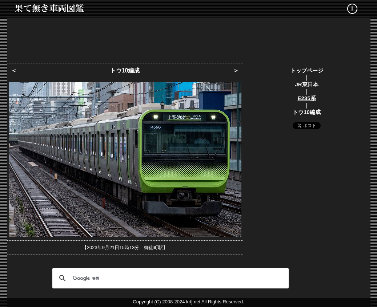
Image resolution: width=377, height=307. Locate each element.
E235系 (306, 98)
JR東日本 (306, 84)
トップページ (306, 70)
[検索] (169, 278)
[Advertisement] (188, 38)
